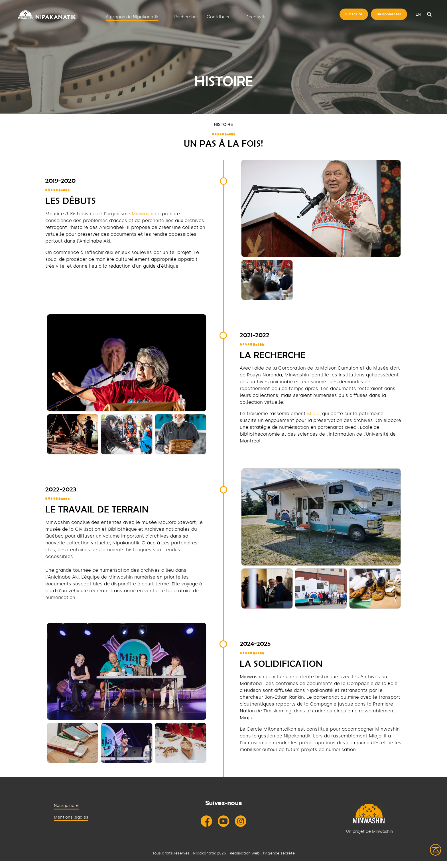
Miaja (313, 413)
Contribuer (218, 16)
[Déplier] (163, 16)
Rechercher (186, 16)
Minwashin (144, 213)
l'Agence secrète (279, 853)
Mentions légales (71, 817)
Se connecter (389, 14)
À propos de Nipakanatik (132, 16)
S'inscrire (353, 14)
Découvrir (255, 16)
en (418, 14)
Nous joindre (66, 805)
